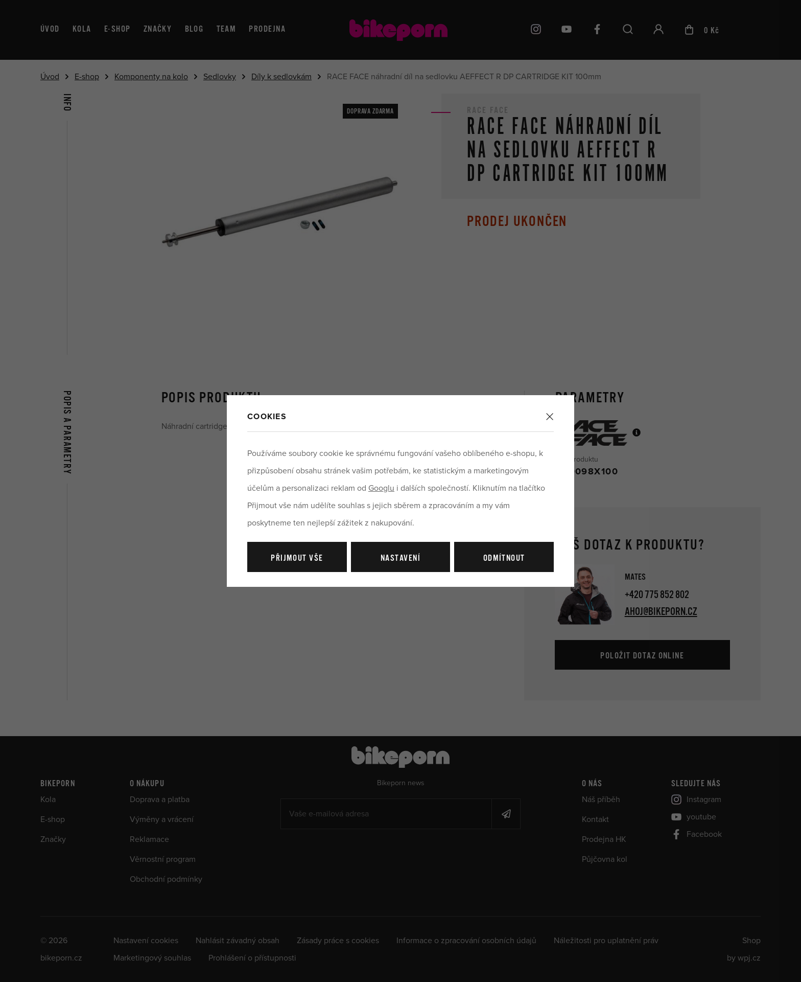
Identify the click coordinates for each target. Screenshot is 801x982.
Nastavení (400, 558)
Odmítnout (504, 558)
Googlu (381, 488)
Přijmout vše (297, 558)
